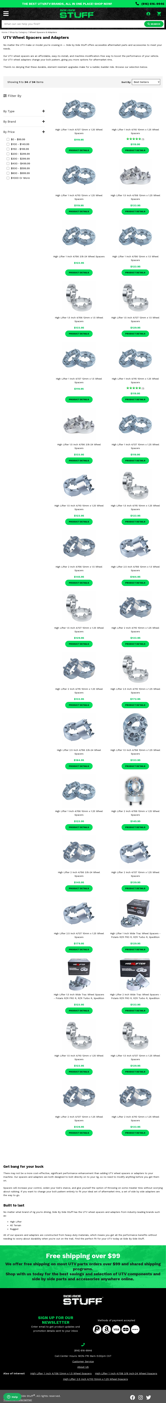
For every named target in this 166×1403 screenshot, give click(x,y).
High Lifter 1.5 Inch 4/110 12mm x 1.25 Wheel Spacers (78, 1057)
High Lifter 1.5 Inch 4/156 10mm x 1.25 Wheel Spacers (135, 752)
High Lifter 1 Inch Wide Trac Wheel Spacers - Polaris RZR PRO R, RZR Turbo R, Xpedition (135, 935)
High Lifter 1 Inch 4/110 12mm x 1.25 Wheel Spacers (78, 197)
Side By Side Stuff (22, 1396)
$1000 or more (18, 178)
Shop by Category (18, 32)
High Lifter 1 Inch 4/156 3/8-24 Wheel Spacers (79, 256)
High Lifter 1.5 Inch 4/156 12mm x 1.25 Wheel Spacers (135, 197)
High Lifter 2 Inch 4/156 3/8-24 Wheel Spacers (79, 874)
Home (4, 32)
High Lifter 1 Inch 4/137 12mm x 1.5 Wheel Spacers (79, 380)
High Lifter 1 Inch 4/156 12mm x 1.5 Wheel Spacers (135, 258)
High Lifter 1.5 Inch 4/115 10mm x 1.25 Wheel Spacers (135, 507)
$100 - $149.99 (18, 144)
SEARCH (154, 24)
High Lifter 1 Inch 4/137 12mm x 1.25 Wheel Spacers (79, 131)
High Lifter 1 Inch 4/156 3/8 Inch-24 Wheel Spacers (126, 1373)
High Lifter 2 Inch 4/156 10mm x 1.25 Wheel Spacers (135, 813)
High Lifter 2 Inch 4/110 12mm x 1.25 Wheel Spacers (135, 1118)
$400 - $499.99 (18, 163)
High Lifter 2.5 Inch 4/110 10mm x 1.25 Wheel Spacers (135, 691)
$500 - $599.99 (18, 168)
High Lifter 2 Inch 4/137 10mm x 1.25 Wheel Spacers (135, 874)
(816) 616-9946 (150, 3)
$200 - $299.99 (18, 153)
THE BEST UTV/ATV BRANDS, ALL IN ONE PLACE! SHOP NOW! (67, 3)
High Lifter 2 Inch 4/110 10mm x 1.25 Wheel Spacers (135, 629)
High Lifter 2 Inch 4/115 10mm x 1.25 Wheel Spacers (79, 691)
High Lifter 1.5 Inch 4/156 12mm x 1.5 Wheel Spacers (79, 319)
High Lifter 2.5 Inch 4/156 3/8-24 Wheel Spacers (79, 752)
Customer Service (83, 1361)
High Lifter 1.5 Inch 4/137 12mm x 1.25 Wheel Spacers (135, 1057)
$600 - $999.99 (18, 173)
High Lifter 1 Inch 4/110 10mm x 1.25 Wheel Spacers (135, 131)
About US (83, 1367)
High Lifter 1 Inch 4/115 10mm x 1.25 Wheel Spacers (135, 380)
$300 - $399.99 (18, 158)
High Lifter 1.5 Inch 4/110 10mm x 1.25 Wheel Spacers (79, 507)
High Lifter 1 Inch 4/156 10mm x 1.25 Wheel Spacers (79, 813)
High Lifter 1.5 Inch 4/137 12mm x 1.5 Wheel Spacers (135, 319)
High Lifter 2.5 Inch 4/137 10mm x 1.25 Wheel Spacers (79, 935)
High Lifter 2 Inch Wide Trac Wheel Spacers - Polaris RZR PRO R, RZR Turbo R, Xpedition (135, 996)
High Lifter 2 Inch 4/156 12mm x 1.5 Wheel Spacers (79, 568)
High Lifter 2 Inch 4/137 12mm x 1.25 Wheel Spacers (79, 1118)
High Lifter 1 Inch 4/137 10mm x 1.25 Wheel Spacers (135, 446)
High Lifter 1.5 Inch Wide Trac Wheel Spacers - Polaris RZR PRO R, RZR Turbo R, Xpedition (79, 996)
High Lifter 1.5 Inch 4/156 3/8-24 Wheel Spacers (79, 446)
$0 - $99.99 (16, 139)
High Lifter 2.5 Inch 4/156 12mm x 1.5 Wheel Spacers (135, 568)
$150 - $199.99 (18, 149)
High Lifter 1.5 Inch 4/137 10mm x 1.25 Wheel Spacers (79, 629)
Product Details (79, 150)
